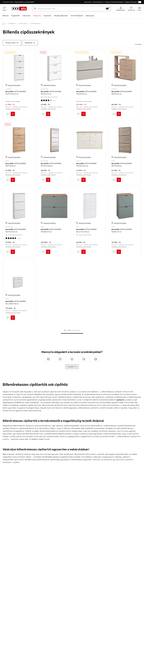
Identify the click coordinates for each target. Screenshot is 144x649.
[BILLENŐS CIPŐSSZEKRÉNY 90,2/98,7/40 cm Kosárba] (13, 318)
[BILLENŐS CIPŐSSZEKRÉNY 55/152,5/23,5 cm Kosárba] (13, 114)
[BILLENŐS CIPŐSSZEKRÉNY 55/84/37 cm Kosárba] (119, 252)
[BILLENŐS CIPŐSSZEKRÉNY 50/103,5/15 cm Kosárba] (13, 252)
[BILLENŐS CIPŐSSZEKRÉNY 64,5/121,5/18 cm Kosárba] (83, 252)
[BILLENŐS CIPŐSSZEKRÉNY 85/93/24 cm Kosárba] (119, 114)
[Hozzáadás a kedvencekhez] (8, 114)
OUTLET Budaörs (77, 16)
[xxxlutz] (19, 8)
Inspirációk (47, 16)
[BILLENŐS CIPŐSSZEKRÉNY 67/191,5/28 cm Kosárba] (48, 180)
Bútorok (6, 16)
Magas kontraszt (133, 2)
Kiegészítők (15, 16)
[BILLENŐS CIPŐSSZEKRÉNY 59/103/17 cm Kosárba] (48, 114)
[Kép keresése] (107, 8)
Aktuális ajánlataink (61, 16)
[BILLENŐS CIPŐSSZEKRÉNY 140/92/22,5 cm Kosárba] (83, 180)
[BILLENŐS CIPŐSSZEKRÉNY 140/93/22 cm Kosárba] (83, 114)
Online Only (26, 16)
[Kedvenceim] (131, 8)
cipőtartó (120, 400)
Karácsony (37, 16)
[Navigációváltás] (4, 8)
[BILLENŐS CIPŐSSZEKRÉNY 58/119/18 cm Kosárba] (13, 180)
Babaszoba (90, 16)
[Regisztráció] (120, 8)
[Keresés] (35, 8)
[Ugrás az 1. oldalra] (72, 333)
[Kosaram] (139, 8)
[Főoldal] (3, 24)
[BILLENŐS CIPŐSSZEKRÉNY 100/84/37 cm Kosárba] (48, 252)
